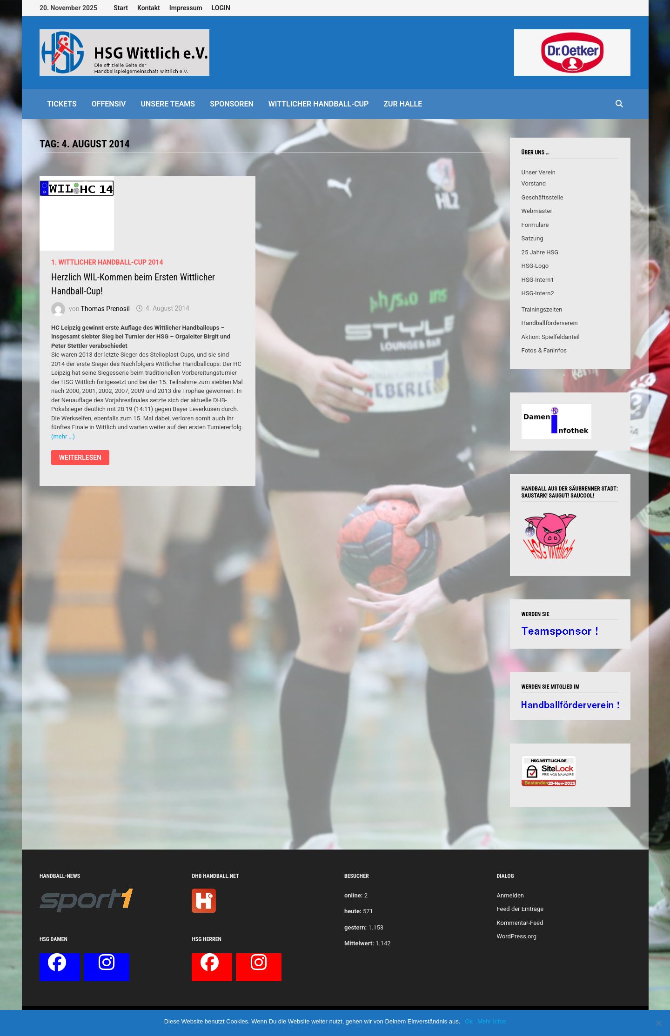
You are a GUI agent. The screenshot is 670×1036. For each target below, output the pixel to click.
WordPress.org (516, 936)
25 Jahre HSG (540, 252)
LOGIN (221, 8)
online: (353, 895)
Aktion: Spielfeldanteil (551, 336)
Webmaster (537, 210)
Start (121, 8)
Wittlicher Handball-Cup (318, 104)
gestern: (355, 927)
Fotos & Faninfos (544, 350)
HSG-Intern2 (538, 293)
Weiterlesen (80, 458)
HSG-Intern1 (538, 279)
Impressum (185, 8)
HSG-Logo (535, 265)
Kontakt (148, 8)
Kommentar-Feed (519, 922)
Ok (469, 1021)
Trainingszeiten (542, 309)
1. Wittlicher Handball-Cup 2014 (107, 262)
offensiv (109, 104)
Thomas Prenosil (105, 308)
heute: (353, 911)
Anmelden (510, 895)
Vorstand (534, 183)
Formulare (535, 224)
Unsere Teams (168, 104)
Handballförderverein (550, 322)
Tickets (62, 104)
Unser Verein (539, 172)
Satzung (532, 238)
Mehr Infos (491, 1021)
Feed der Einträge (519, 908)
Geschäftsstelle (542, 197)
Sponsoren (232, 104)
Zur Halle (402, 104)
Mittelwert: (359, 943)
